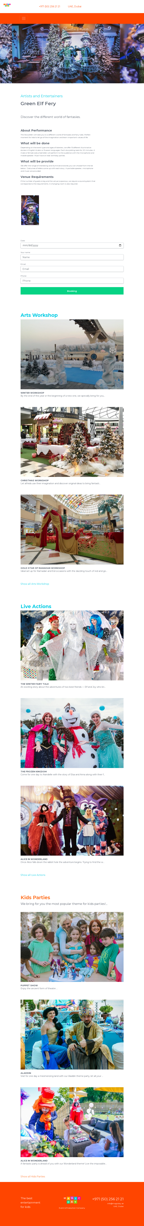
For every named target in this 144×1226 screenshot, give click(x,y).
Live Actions (36, 606)
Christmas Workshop (35, 480)
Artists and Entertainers (42, 96)
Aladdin (26, 1073)
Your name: (25, 252)
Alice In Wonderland (34, 1160)
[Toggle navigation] (24, 18)
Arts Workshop (39, 315)
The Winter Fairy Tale (35, 684)
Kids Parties (35, 897)
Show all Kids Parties (33, 1176)
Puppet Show (29, 985)
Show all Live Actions (33, 875)
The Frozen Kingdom (34, 771)
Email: (23, 264)
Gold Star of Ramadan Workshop (43, 568)
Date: (23, 240)
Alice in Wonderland (34, 859)
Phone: (24, 276)
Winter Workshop (32, 393)
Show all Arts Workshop (35, 584)
